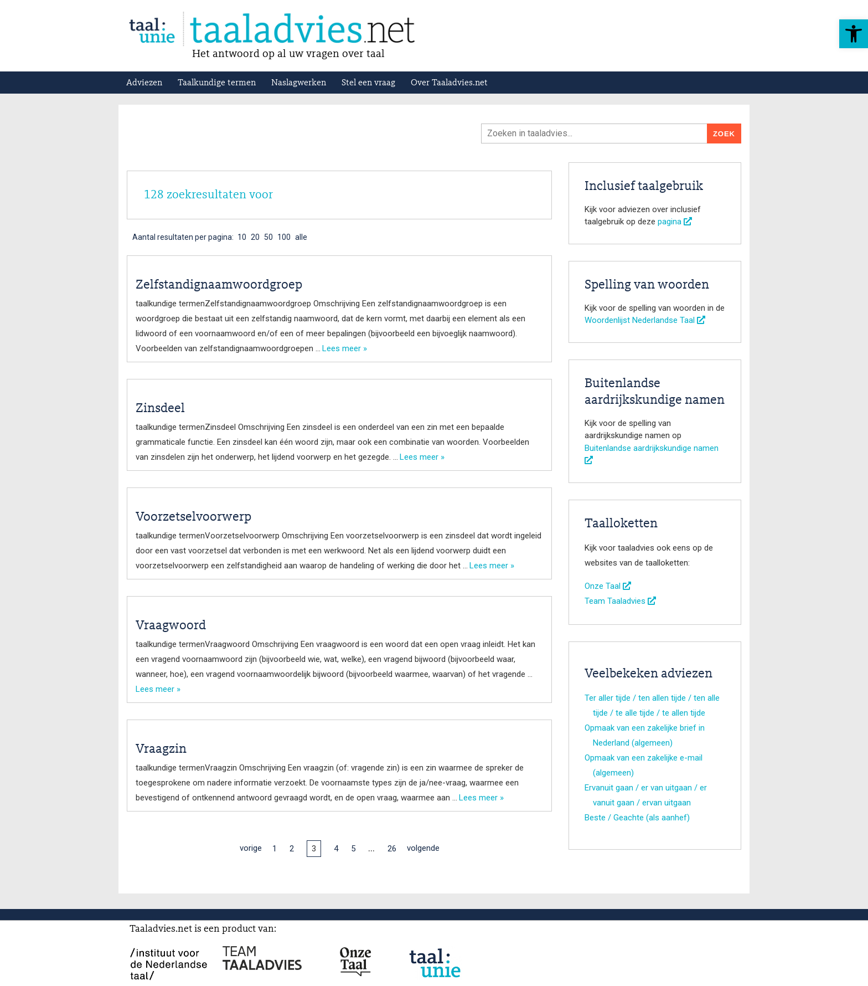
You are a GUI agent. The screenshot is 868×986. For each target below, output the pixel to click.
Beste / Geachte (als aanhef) (637, 818)
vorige (251, 848)
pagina (675, 222)
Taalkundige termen (217, 83)
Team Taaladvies (620, 601)
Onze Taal (608, 586)
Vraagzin (161, 749)
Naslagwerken (298, 83)
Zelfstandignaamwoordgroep (219, 285)
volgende (423, 848)
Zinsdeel (160, 408)
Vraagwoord (171, 626)
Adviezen (144, 83)
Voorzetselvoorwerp (193, 517)
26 (392, 849)
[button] (853, 33)
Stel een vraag (368, 83)
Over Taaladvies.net (449, 83)
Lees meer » (344, 348)
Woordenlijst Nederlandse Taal (645, 320)
